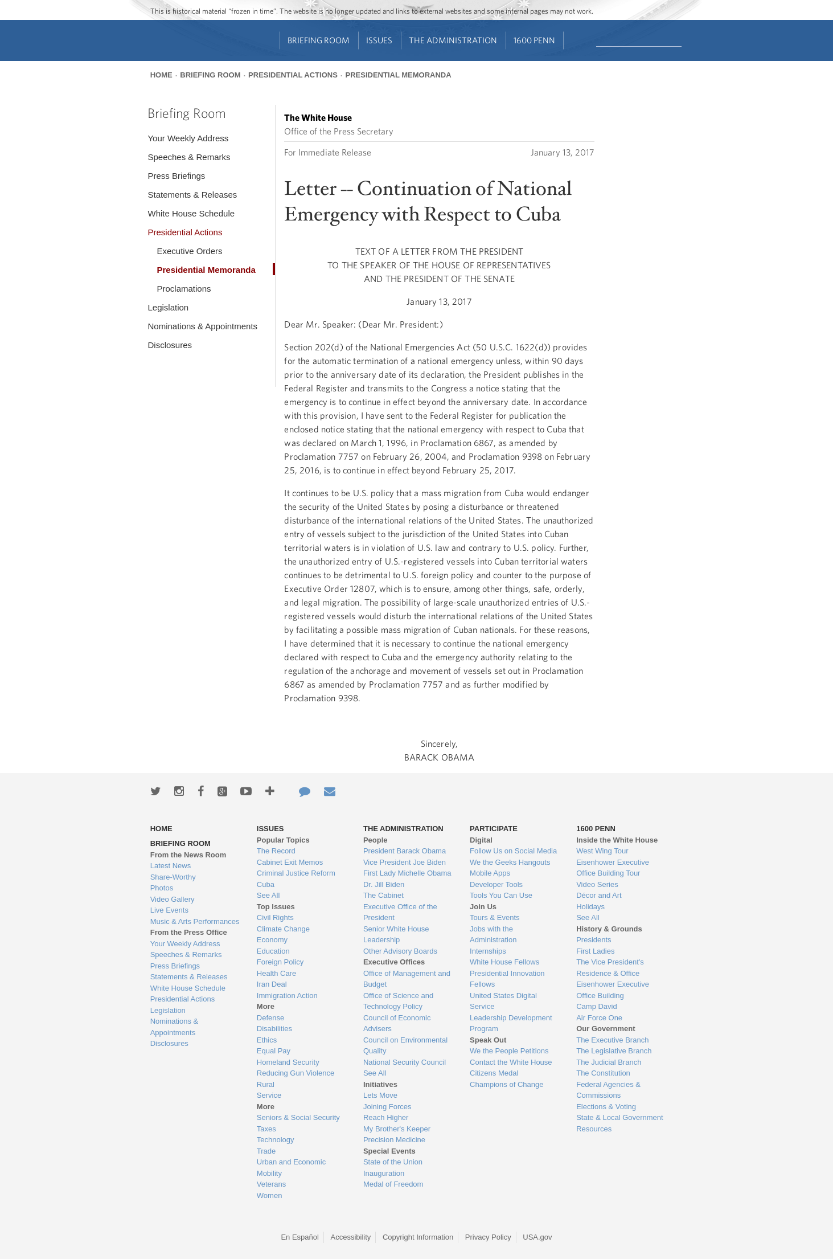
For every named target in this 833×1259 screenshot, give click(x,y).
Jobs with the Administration (493, 935)
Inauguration (383, 1173)
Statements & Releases (192, 194)
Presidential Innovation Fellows (507, 979)
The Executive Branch (612, 1040)
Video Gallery (172, 899)
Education (273, 951)
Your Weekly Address (187, 138)
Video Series (597, 884)
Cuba (265, 884)
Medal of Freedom (393, 1184)
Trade (266, 1151)
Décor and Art (599, 895)
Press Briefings (176, 176)
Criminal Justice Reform (296, 873)
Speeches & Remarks (188, 157)
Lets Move (380, 1095)
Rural (265, 1084)
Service (269, 1095)
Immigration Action (287, 995)
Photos (161, 888)
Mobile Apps (490, 873)
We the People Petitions (509, 1051)
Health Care (276, 973)
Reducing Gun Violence (295, 1073)
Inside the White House (617, 840)
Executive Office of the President (400, 912)
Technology (275, 1139)
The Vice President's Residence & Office (610, 968)
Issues (379, 40)
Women (269, 1195)
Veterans (271, 1184)
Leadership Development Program (511, 1023)
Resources (594, 1129)
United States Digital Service (503, 1001)
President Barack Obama (404, 851)
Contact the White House (511, 1062)
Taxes (266, 1129)
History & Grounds (609, 929)
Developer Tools (496, 884)
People (375, 840)
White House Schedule (191, 213)
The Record (276, 851)
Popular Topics (283, 840)
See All (268, 895)
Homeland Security (288, 1062)
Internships (488, 951)
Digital (481, 840)
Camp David (596, 1006)
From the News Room (188, 855)
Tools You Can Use (501, 895)
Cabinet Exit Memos (290, 862)
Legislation (167, 307)
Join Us (483, 906)
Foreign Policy (280, 962)
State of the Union (392, 1162)
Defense (270, 1017)
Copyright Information (418, 1237)
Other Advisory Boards (400, 951)
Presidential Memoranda (398, 75)
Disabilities (274, 1028)
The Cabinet (383, 895)
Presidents (593, 939)
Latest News (170, 865)
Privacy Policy (488, 1237)
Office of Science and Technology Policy (398, 1001)
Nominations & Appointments (202, 326)
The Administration (453, 40)
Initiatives (380, 1084)
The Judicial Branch (608, 1062)
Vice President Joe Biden (404, 862)
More (265, 1006)
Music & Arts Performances (195, 921)
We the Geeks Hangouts (510, 862)
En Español (300, 1237)
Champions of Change (506, 1084)
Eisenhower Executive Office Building (612, 990)
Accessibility (351, 1237)
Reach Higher (386, 1117)
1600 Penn (534, 40)
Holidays (590, 906)
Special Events (389, 1151)
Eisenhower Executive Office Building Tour (612, 868)
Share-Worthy (173, 877)
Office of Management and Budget (406, 979)
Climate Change (283, 929)
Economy (272, 939)
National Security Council (404, 1062)
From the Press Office (188, 932)
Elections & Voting (606, 1106)
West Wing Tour (602, 851)
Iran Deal (272, 984)
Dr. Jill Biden (383, 884)
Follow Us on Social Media (513, 851)
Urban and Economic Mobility (291, 1168)
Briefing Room (319, 40)
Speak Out (488, 1040)
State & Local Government (619, 1117)
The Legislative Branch (613, 1051)
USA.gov (537, 1237)
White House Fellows (504, 962)
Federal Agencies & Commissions (608, 1090)
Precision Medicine (394, 1139)
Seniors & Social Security (298, 1117)
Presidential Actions (293, 75)
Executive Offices (394, 962)
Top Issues (276, 906)
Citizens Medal (494, 1073)
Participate (494, 828)
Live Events (169, 910)
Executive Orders (189, 251)
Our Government (605, 1028)
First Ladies (595, 951)
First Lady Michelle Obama (407, 873)
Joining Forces (387, 1106)
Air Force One (599, 1017)
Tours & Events (494, 917)
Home (161, 75)
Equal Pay (273, 1051)
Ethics (267, 1040)
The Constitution (603, 1073)
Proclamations (184, 288)
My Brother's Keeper (396, 1129)
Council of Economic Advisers (397, 1023)
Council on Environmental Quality (405, 1046)
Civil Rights (275, 917)
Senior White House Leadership (396, 935)
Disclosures (169, 345)
